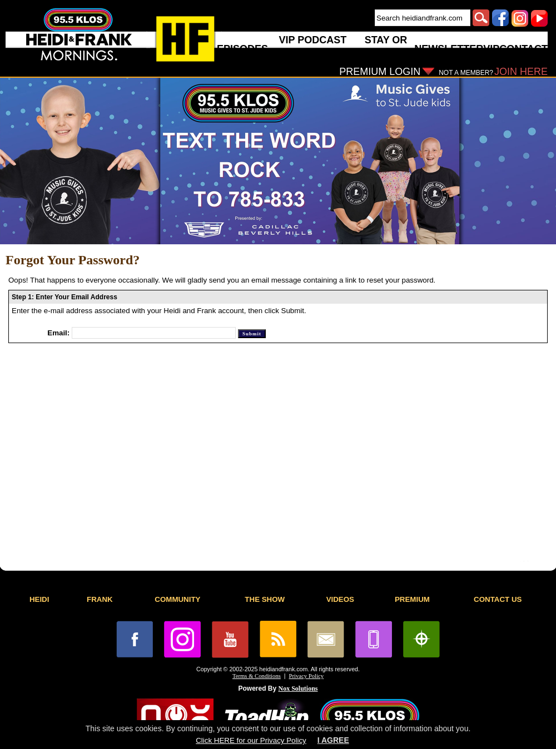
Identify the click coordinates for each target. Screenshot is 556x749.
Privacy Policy (306, 676)
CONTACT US (498, 599)
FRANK (100, 599)
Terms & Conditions (256, 676)
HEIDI (39, 599)
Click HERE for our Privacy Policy (251, 740)
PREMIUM (412, 599)
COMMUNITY (177, 599)
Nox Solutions (298, 688)
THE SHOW (265, 599)
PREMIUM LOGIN (379, 72)
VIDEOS (340, 599)
